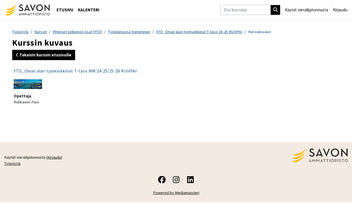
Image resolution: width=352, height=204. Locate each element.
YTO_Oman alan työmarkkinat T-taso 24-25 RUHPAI (207, 32)
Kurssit (41, 32)
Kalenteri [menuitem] (88, 9)
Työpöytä (20, 32)
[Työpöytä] (27, 10)
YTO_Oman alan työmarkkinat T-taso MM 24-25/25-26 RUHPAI (75, 71)
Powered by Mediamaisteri (176, 194)
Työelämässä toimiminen (135, 32)
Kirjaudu (340, 9)
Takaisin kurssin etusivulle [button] (43, 55)
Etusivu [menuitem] (65, 9)
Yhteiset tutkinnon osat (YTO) (80, 32)
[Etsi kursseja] (245, 10)
